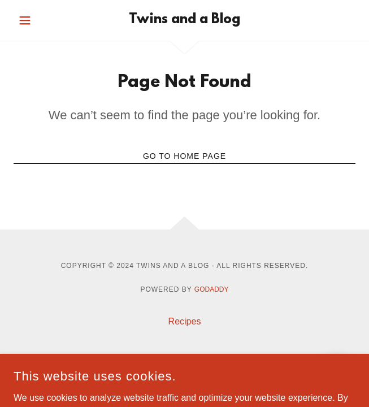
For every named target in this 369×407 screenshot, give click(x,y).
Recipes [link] (184, 321)
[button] (39, 20)
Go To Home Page (184, 156)
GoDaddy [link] (211, 289)
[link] (185, 20)
